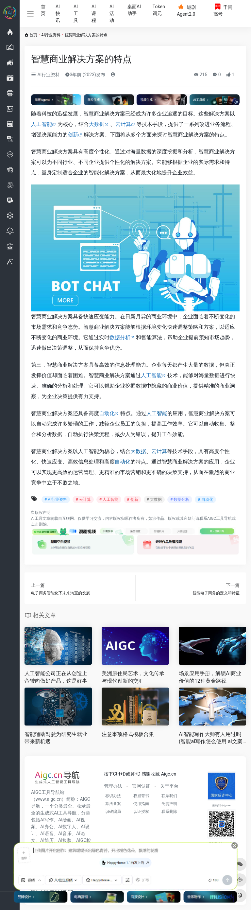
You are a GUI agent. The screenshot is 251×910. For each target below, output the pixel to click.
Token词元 (159, 10)
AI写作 (47, 819)
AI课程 (94, 13)
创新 (73, 134)
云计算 (123, 124)
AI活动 (111, 13)
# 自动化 (205, 499)
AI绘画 (65, 819)
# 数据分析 (179, 499)
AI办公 (47, 826)
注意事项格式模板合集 (128, 734)
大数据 (97, 124)
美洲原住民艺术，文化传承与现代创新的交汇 (133, 677)
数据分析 (119, 337)
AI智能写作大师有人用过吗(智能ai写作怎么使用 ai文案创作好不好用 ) (211, 738)
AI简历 (47, 840)
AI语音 (47, 833)
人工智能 (41, 124)
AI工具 (76, 13)
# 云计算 (83, 499)
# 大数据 (154, 499)
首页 (43, 10)
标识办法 (113, 796)
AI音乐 (65, 833)
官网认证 (141, 786)
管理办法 (113, 786)
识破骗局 (113, 811)
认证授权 (141, 811)
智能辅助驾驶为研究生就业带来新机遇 (56, 738)
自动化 (107, 413)
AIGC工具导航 (219, 518)
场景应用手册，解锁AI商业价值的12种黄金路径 (210, 677)
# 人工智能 (108, 499)
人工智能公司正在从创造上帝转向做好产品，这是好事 (56, 677)
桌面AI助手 (134, 10)
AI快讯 (58, 13)
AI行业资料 (50, 35)
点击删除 (39, 524)
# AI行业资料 (55, 499)
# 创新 (132, 499)
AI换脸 (65, 840)
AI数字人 (67, 826)
